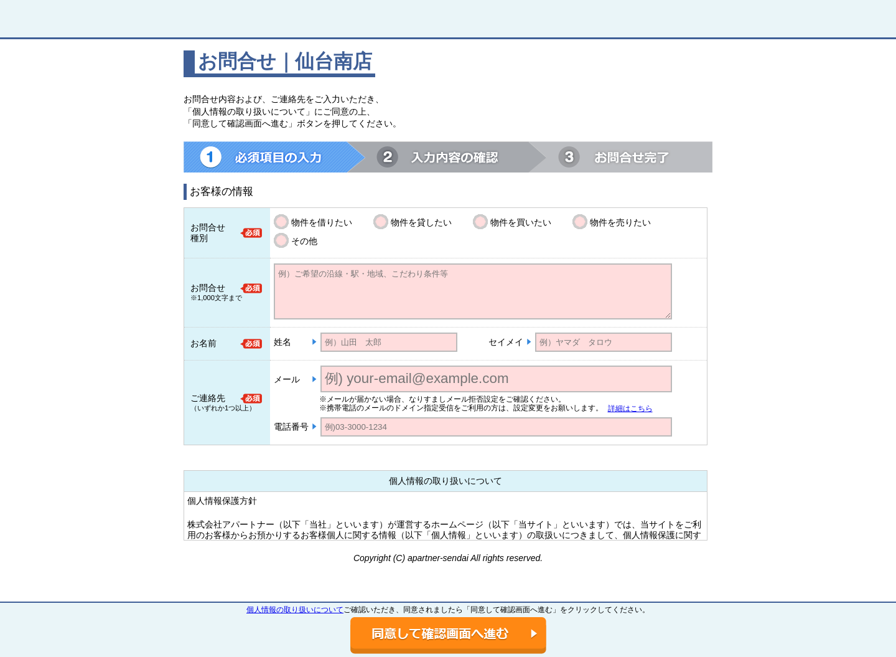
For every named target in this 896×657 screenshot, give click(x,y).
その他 (304, 241)
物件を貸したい (421, 222)
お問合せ (207, 288)
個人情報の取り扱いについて (294, 609)
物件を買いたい (520, 222)
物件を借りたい (321, 222)
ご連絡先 (207, 398)
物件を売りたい (620, 222)
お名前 (203, 343)
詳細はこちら (630, 408)
